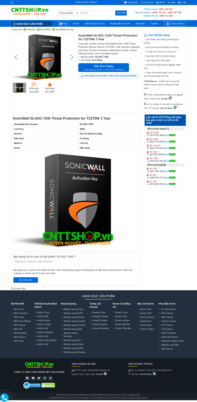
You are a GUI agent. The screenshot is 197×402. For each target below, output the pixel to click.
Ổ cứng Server (168, 309)
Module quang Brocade (70, 334)
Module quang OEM (73, 348)
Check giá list (175, 23)
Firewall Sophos (100, 324)
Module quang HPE (73, 313)
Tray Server (167, 329)
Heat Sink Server (169, 337)
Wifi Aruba (19, 317)
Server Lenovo (147, 317)
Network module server (172, 341)
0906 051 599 (166, 16)
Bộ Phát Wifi (17, 304)
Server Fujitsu (147, 329)
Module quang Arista (74, 344)
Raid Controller (168, 333)
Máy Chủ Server (145, 304)
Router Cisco (121, 312)
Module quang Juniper (74, 321)
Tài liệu (155, 23)
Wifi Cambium (20, 313)
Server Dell (145, 309)
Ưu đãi (182, 2)
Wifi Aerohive (20, 333)
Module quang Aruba (74, 317)
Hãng (63, 23)
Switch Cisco (43, 312)
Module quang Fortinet (75, 325)
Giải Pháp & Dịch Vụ (95, 23)
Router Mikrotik (122, 324)
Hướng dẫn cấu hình (120, 23)
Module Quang (68, 304)
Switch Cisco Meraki (47, 340)
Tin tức (76, 23)
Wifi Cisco (19, 309)
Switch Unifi (42, 336)
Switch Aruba (43, 320)
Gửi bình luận (25, 280)
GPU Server (167, 349)
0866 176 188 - (159, 12)
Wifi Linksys (19, 337)
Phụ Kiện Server (167, 304)
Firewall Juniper (99, 320)
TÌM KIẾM (121, 13)
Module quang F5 (72, 340)
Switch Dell (42, 328)
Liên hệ (160, 2)
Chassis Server (168, 321)
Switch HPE (42, 316)
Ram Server (167, 313)
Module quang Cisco (74, 309)
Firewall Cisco (99, 312)
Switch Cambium (45, 332)
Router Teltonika (123, 328)
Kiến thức (140, 23)
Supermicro (145, 321)
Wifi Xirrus (19, 341)
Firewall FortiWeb (100, 328)
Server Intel (145, 325)
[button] (72, 57)
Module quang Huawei (74, 352)
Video (171, 2)
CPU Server (167, 325)
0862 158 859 (165, 9)
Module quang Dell (73, 329)
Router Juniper (122, 320)
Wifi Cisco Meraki (22, 321)
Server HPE (146, 313)
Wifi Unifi (18, 329)
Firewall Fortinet (100, 316)
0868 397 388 (174, 12)
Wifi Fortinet (19, 325)
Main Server (167, 317)
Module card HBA (170, 345)
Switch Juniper (44, 324)
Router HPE (121, 316)
